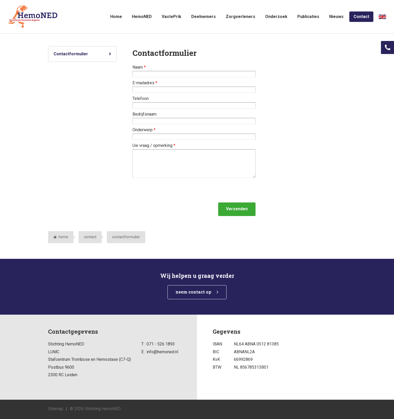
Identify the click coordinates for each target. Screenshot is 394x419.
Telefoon (140, 98)
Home (116, 16)
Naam (139, 67)
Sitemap (55, 408)
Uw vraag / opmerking (153, 145)
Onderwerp (143, 129)
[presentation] (172, 190)
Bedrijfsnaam (144, 114)
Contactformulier (71, 53)
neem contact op (193, 292)
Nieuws (336, 16)
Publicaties (308, 16)
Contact (361, 16)
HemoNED (142, 16)
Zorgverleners (240, 16)
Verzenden (237, 208)
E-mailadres (144, 82)
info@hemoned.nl (162, 351)
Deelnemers (203, 16)
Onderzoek (276, 16)
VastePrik (171, 16)
